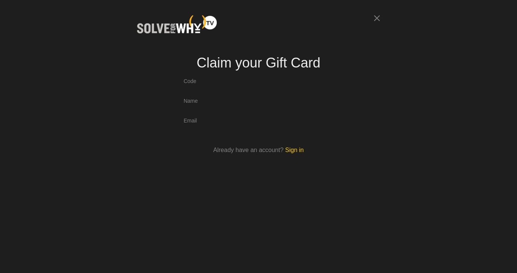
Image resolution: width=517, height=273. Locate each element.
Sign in (294, 150)
